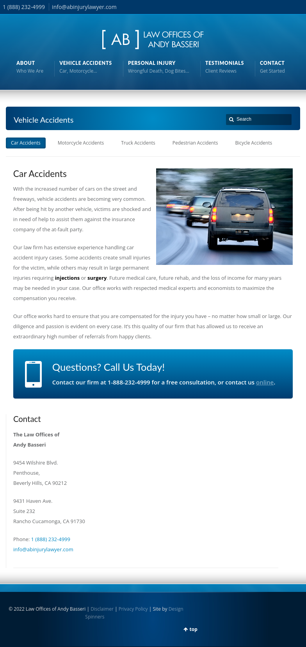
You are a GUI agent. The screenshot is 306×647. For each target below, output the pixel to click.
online (265, 382)
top (193, 629)
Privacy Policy (133, 609)
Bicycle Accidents (253, 142)
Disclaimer (102, 609)
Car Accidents (26, 142)
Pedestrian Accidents (195, 142)
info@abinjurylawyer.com (84, 7)
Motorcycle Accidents (81, 142)
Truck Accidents (138, 142)
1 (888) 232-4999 (24, 7)
